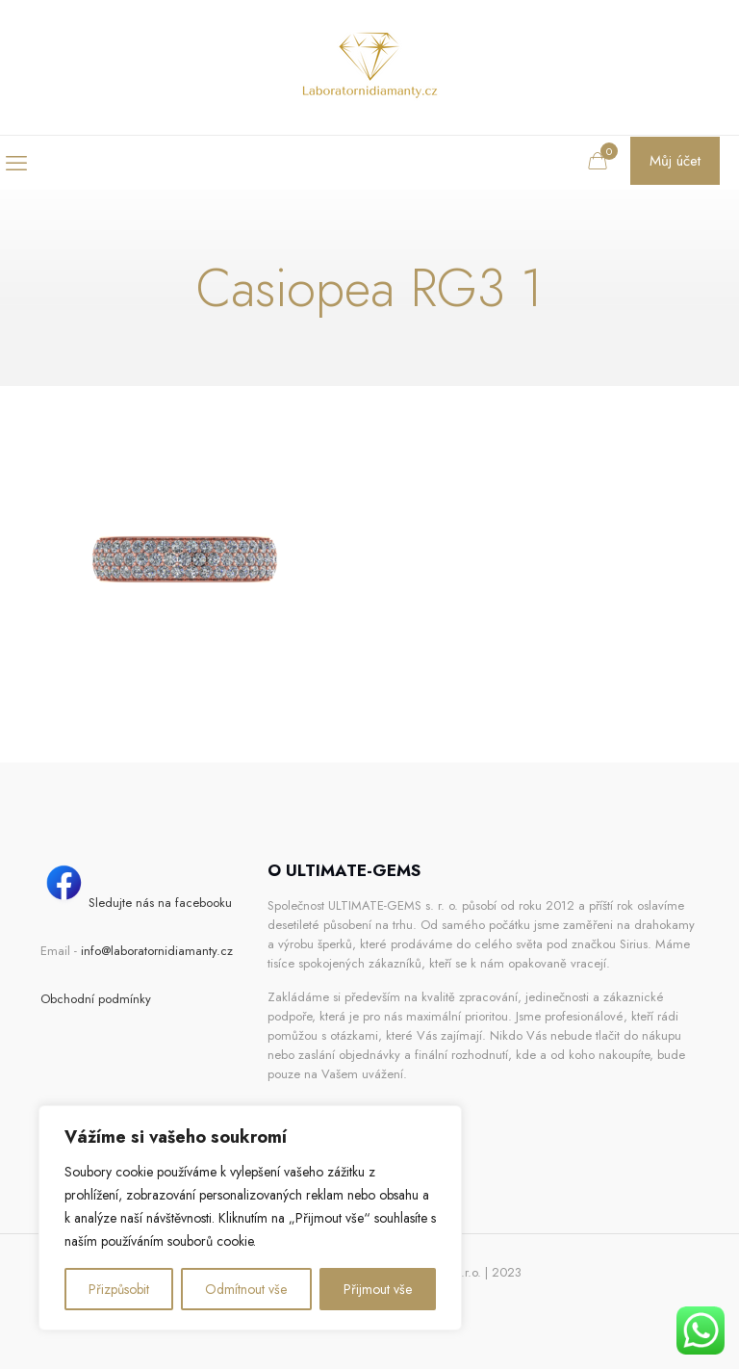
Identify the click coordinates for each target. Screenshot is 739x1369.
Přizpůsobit (119, 1289)
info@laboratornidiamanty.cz (157, 951)
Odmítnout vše (246, 1289)
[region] (250, 1217)
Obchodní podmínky (95, 999)
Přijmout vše (378, 1289)
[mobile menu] (16, 162)
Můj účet (675, 160)
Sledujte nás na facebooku (136, 902)
